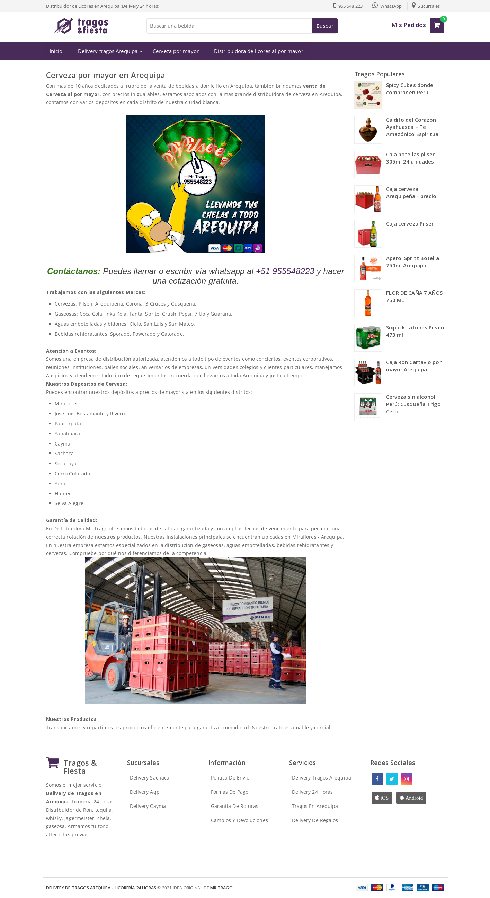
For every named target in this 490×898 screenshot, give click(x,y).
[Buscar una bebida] (241, 26)
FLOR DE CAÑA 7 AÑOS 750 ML (414, 296)
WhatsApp (387, 6)
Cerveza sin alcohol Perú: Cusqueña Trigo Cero (413, 404)
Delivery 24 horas (312, 792)
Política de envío (230, 777)
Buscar (325, 26)
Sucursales (426, 6)
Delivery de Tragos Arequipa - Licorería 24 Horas (101, 888)
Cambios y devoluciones (239, 820)
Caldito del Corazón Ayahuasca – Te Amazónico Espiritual (413, 127)
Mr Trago (221, 888)
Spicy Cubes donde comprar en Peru (410, 88)
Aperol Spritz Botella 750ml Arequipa (412, 262)
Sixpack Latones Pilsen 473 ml (415, 331)
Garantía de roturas (235, 806)
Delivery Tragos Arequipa (321, 777)
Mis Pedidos (408, 25)
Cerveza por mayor (176, 50)
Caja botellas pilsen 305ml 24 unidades (411, 158)
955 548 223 (347, 6)
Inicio (56, 50)
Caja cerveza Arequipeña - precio (411, 192)
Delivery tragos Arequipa (107, 50)
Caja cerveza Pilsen (410, 223)
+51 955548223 (285, 270)
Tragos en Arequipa (315, 806)
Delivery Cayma (148, 806)
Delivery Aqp (145, 792)
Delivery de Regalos (315, 820)
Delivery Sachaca (150, 777)
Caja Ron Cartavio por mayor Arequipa (414, 366)
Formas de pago (229, 792)
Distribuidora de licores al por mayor (258, 50)
